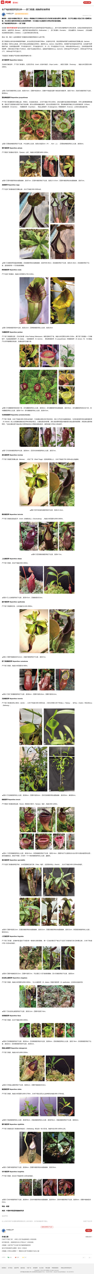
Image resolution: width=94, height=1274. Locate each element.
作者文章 (5, 1237)
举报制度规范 (55, 1267)
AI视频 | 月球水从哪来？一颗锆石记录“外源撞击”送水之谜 (20, 1251)
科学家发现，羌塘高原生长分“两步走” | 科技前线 (17, 1242)
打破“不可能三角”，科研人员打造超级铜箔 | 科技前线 (19, 1239)
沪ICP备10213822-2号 (25, 1272)
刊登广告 (29, 1267)
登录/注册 (87, 2)
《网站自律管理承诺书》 (66, 1267)
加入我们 (41, 1267)
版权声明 (16, 1267)
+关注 (89, 1230)
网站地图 (48, 1267)
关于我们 (10, 1267)
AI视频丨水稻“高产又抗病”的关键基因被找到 (16, 1245)
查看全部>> (89, 1237)
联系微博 (35, 1267)
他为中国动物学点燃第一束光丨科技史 (14, 1248)
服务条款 (23, 1267)
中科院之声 (10, 13)
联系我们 (4, 1267)
